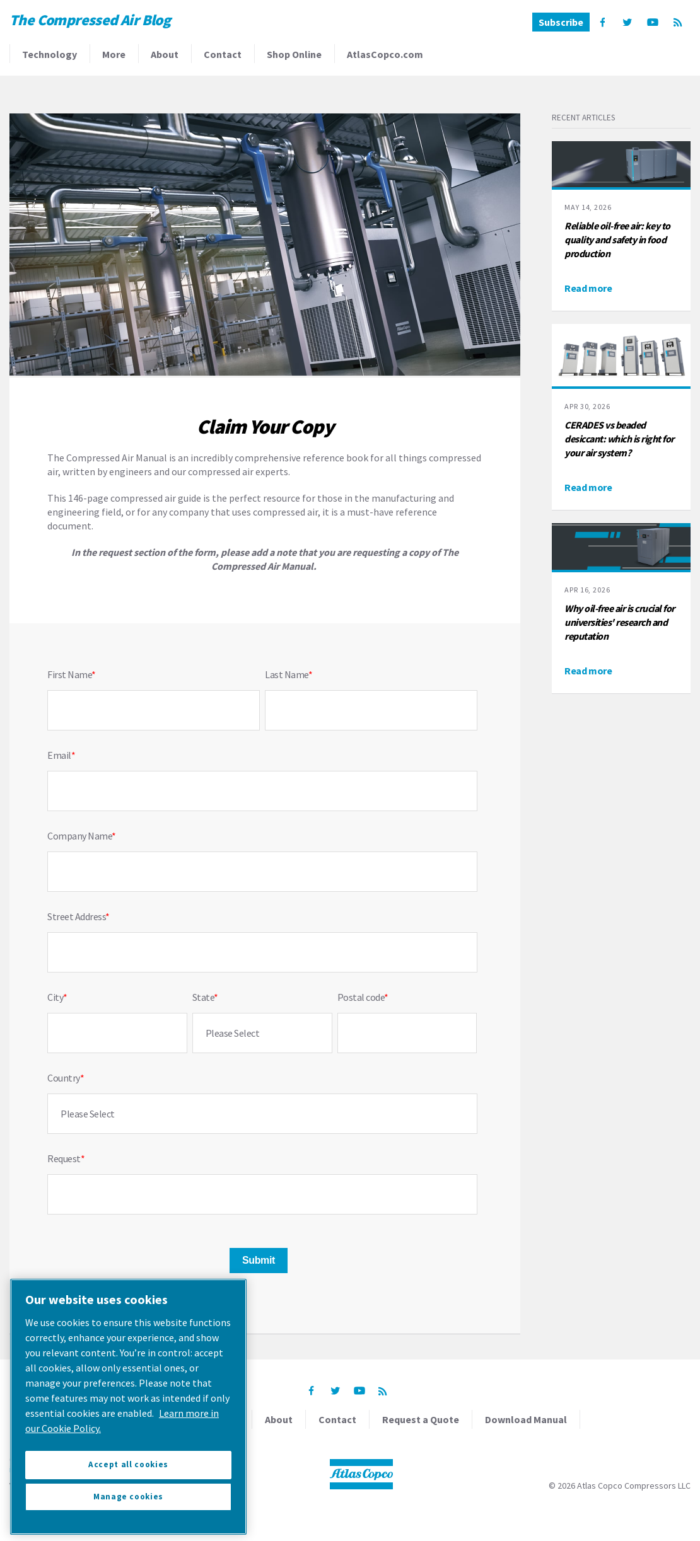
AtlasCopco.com (385, 54)
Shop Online (294, 54)
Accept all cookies (128, 1464)
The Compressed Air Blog (89, 20)
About (164, 54)
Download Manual (526, 1419)
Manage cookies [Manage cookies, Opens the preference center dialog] (128, 1496)
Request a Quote (420, 1419)
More (113, 54)
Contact (223, 54)
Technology (49, 54)
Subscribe (561, 22)
